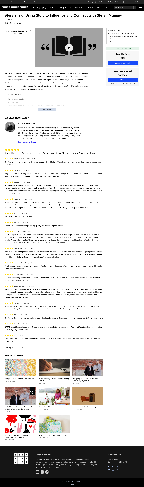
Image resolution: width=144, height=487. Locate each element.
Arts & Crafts (93, 7)
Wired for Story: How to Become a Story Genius (54, 379)
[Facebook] (42, 472)
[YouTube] (37, 472)
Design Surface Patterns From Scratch (19, 378)
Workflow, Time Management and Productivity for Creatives (17, 436)
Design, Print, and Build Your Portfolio (53, 435)
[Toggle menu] (140, 7)
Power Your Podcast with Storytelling (86, 407)
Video (52, 7)
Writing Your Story (45, 407)
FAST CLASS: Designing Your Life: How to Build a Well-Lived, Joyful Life (20, 408)
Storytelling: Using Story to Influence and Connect (16, 32)
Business (79, 7)
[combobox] (125, 7)
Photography (39, 7)
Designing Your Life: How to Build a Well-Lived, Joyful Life (85, 379)
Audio (106, 7)
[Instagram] (47, 472)
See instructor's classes (27, 142)
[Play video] (69, 47)
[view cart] (117, 2)
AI (70, 7)
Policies (72, 484)
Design (62, 7)
